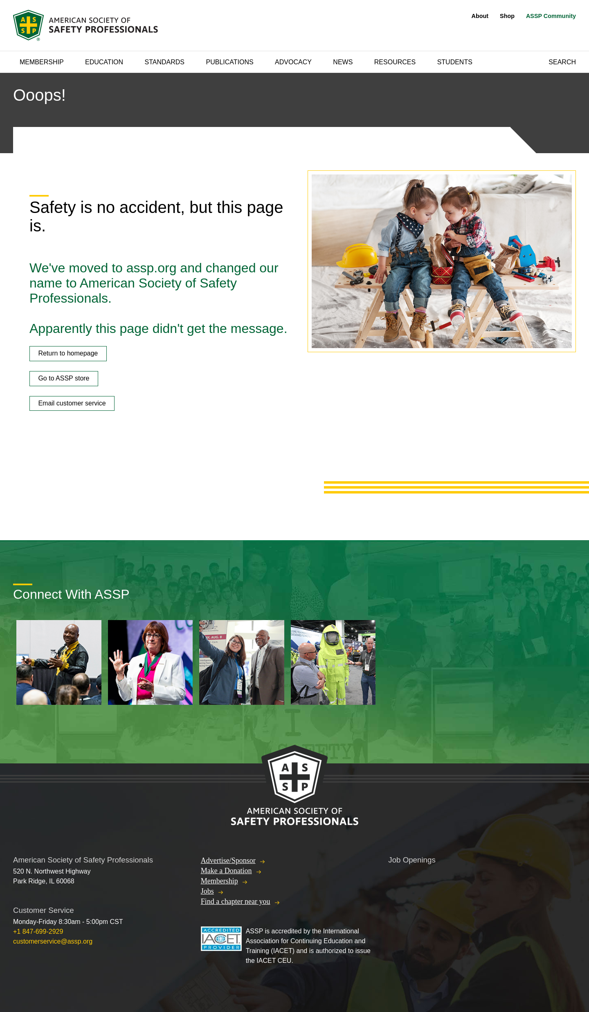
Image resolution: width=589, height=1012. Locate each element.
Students (454, 62)
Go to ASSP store (63, 378)
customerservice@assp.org (52, 941)
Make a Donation (226, 871)
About (480, 16)
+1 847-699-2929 (38, 931)
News (343, 62)
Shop (507, 16)
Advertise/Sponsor (228, 860)
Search (562, 62)
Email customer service (72, 403)
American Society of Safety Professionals (86, 25)
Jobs (207, 891)
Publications (229, 62)
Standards (165, 62)
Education (104, 62)
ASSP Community (551, 16)
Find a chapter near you (235, 901)
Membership (42, 62)
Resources (395, 62)
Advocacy (293, 62)
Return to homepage (68, 353)
